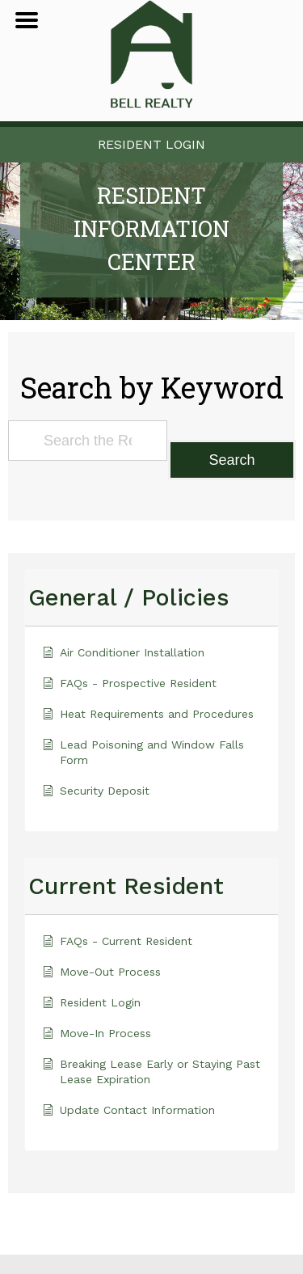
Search (231, 460)
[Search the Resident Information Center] (87, 440)
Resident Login (151, 144)
